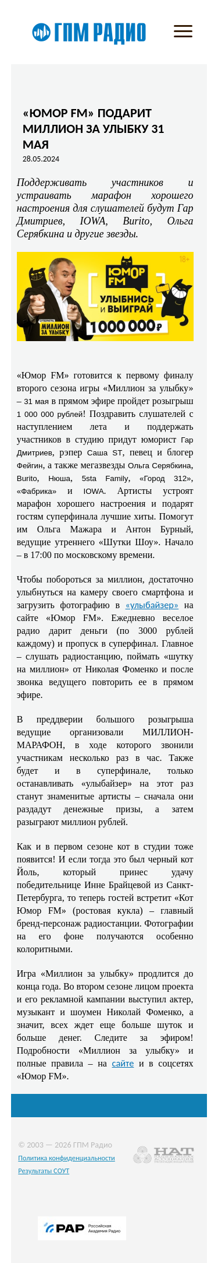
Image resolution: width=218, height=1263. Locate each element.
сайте (123, 1063)
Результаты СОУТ (43, 1170)
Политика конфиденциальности (66, 1157)
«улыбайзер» (152, 605)
